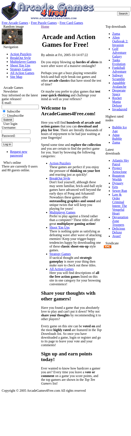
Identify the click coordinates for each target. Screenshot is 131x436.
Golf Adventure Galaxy (119, 52)
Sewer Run (119, 190)
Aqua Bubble (117, 136)
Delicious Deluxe (118, 230)
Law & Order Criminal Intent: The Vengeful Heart (119, 204)
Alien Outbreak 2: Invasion (120, 41)
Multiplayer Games (23, 61)
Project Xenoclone (119, 170)
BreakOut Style (20, 58)
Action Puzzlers (20, 54)
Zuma (116, 33)
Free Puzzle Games (44, 23)
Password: (9, 135)
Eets (115, 187)
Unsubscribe (13, 115)
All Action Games (22, 73)
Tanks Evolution (118, 62)
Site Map (16, 77)
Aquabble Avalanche (119, 84)
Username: (9, 127)
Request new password (18, 153)
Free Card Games (71, 23)
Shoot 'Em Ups (20, 65)
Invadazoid (119, 109)
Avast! (116, 236)
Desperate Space (119, 92)
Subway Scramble (118, 77)
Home (45, 26)
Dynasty (117, 183)
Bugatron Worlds (118, 177)
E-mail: (7, 103)
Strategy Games (20, 69)
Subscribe (11, 111)
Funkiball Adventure (119, 69)
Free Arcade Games (15, 23)
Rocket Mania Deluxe (117, 101)
